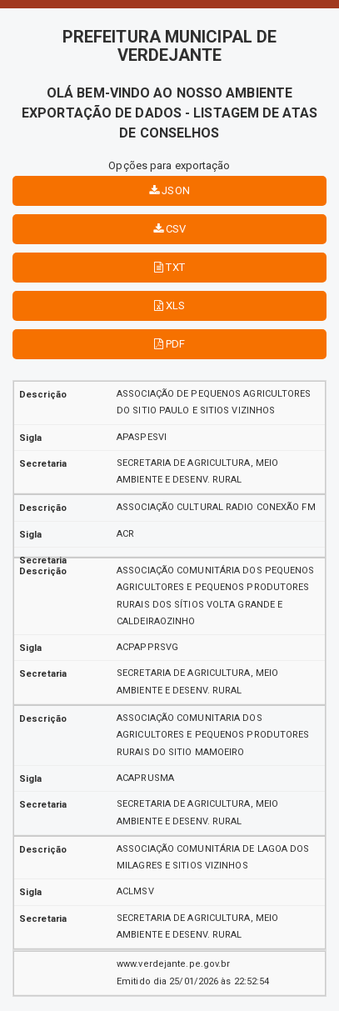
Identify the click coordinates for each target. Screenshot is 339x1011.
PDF (170, 344)
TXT (169, 267)
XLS (170, 305)
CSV (170, 229)
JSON (169, 190)
